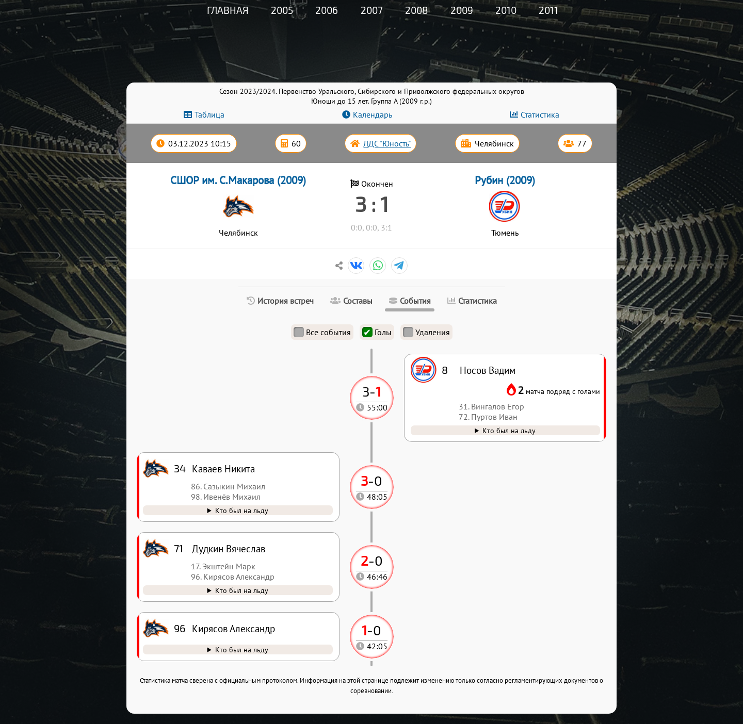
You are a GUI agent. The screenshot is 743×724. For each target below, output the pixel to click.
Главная (228, 10)
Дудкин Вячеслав (228, 548)
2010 (505, 10)
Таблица (209, 114)
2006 (326, 10)
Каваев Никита (223, 468)
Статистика (540, 114)
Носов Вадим (487, 370)
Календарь (372, 114)
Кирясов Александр (233, 628)
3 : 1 (372, 203)
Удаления (426, 332)
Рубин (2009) (505, 180)
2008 (416, 10)
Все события (322, 332)
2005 (282, 10)
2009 (461, 10)
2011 (548, 10)
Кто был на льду (241, 649)
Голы (377, 332)
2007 (372, 10)
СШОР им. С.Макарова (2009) (238, 180)
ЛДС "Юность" (387, 143)
